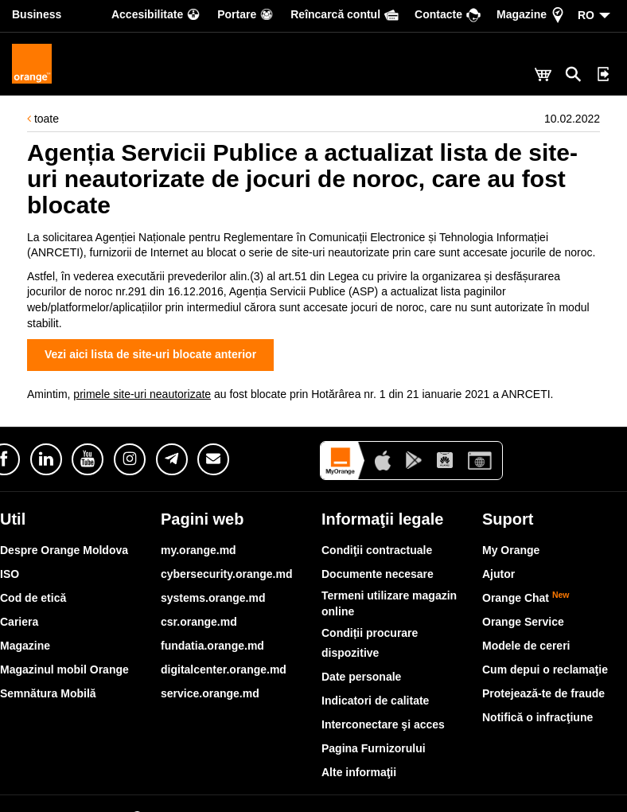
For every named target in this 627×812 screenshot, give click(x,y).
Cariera (19, 621)
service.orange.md (210, 693)
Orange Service (523, 621)
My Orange (510, 550)
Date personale (361, 676)
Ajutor (498, 574)
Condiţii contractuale (376, 550)
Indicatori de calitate (375, 700)
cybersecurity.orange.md (226, 574)
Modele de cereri (526, 645)
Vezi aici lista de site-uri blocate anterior (150, 354)
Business (36, 14)
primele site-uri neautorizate (142, 394)
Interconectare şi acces (383, 724)
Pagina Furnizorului (373, 748)
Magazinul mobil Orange (64, 669)
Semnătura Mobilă (48, 693)
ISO (9, 574)
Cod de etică (33, 597)
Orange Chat (526, 597)
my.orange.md (198, 550)
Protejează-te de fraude (543, 693)
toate (43, 118)
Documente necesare (377, 574)
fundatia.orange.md (212, 645)
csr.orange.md (199, 621)
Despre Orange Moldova (64, 550)
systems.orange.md (213, 597)
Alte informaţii (358, 772)
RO (586, 15)
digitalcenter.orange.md (223, 669)
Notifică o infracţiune (537, 717)
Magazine (25, 645)
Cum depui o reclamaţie (545, 669)
